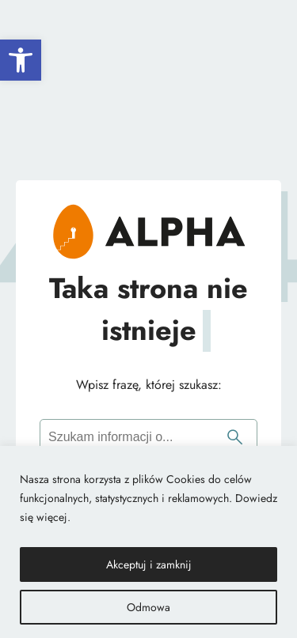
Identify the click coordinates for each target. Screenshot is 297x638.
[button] (20, 60)
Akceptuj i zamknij (149, 564)
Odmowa (148, 607)
